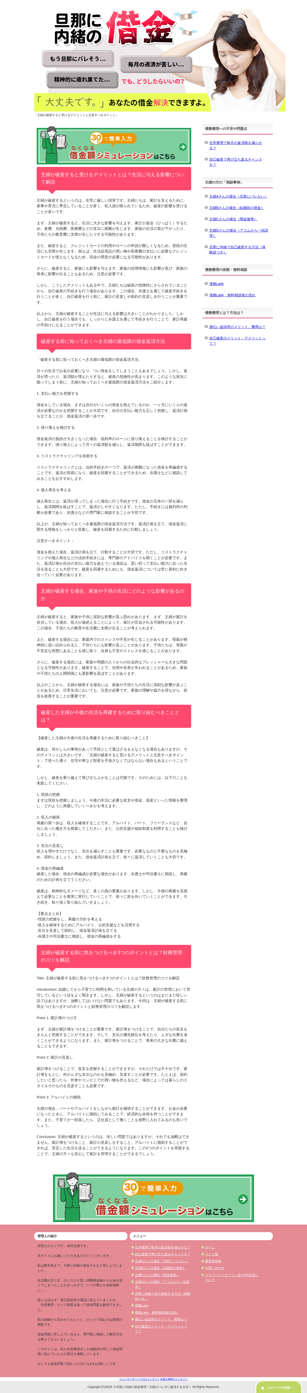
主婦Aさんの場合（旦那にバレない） (238, 196)
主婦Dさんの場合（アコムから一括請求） (238, 233)
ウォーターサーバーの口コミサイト (139, 1379)
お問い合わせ (215, 1268)
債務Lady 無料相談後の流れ (232, 295)
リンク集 (211, 1254)
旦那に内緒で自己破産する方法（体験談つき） (237, 249)
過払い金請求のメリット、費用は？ (237, 327)
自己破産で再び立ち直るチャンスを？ (235, 162)
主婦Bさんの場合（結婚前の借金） (236, 208)
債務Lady (216, 284)
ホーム (210, 1247)
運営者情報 (213, 1261)
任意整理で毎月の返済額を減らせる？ (235, 145)
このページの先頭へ (279, 1387)
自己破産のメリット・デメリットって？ (237, 340)
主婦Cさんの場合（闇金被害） (233, 219)
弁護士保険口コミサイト (174, 1379)
